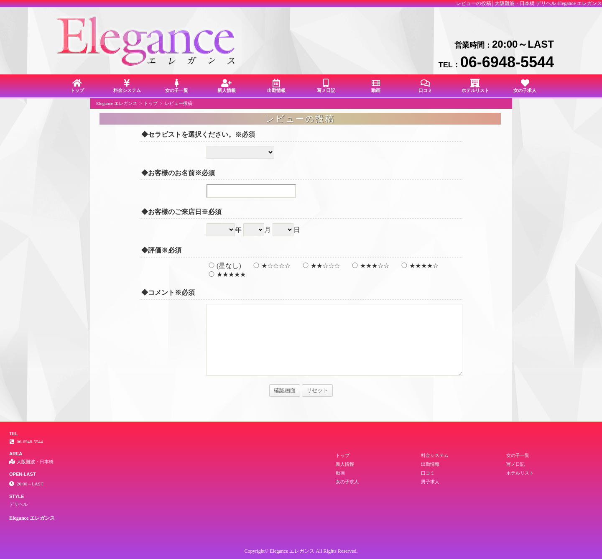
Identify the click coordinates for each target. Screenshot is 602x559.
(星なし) (224, 265)
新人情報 (226, 86)
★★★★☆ (419, 265)
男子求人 (430, 481)
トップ (77, 86)
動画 (376, 86)
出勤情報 (276, 86)
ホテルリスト (475, 86)
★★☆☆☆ (320, 265)
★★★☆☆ (369, 265)
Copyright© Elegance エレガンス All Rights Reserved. (300, 551)
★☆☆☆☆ (271, 265)
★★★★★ (226, 274)
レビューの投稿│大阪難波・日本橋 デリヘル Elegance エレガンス (529, 3)
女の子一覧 (177, 86)
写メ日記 (326, 86)
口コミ (425, 86)
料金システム (127, 86)
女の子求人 (525, 86)
